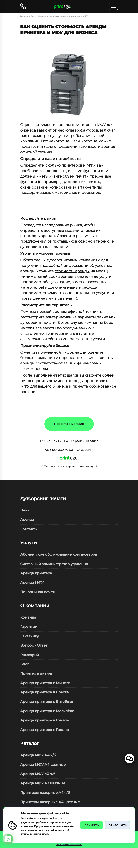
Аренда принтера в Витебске (46, 702)
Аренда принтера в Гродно (44, 730)
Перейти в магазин (69, 424)
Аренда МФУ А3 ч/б (37, 774)
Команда (28, 617)
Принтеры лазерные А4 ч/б (45, 793)
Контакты (28, 529)
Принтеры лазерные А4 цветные (50, 802)
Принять (91, 825)
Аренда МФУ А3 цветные (42, 783)
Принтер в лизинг (36, 673)
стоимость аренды (72, 271)
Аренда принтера (36, 573)
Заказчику (29, 636)
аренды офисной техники (76, 311)
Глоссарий (29, 655)
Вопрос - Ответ (33, 645)
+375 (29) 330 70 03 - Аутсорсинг (69, 450)
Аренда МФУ (32, 582)
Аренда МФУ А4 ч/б (38, 755)
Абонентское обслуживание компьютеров (58, 554)
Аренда (27, 519)
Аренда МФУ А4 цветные (43, 765)
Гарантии (28, 627)
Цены (25, 510)
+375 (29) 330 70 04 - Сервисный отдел (69, 441)
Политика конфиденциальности (69, 845)
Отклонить (117, 825)
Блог (24, 664)
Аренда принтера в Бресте (44, 692)
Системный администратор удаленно (54, 564)
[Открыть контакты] (24, 6)
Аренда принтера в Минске (45, 683)
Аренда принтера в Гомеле (44, 720)
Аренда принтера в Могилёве (47, 711)
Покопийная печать (38, 592)
